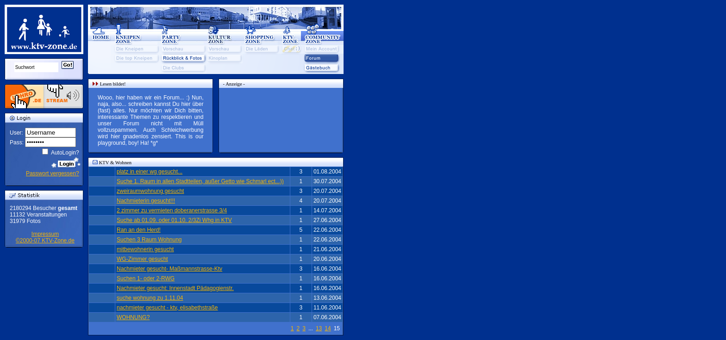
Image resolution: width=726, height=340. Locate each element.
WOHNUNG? (133, 317)
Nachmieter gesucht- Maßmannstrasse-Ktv (169, 269)
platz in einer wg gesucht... (149, 171)
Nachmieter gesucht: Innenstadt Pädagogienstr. (175, 288)
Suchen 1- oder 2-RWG (146, 278)
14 (328, 328)
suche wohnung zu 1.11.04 (150, 298)
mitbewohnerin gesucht (145, 249)
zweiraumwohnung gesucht (150, 191)
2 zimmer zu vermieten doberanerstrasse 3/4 (172, 210)
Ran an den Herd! (139, 230)
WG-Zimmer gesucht (142, 259)
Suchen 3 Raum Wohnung (149, 239)
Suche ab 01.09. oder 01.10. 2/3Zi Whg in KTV (174, 220)
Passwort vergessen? (52, 173)
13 (319, 328)
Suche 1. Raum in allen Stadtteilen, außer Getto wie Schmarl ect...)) (200, 181)
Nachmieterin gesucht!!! (146, 201)
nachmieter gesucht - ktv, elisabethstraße (167, 307)
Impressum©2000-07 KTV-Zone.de (45, 237)
